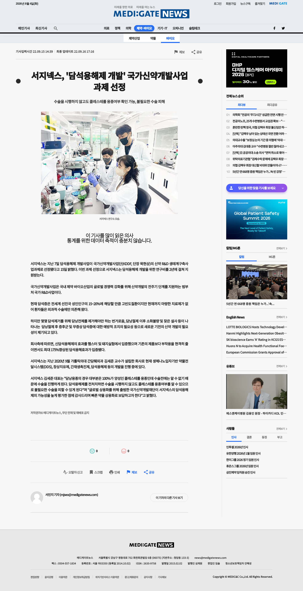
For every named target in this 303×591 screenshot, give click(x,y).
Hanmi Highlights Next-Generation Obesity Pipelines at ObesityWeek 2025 (256, 333)
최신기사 (41, 28)
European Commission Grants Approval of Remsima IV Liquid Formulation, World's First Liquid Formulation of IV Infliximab (256, 352)
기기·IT (162, 28)
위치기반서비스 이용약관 (107, 577)
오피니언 (178, 28)
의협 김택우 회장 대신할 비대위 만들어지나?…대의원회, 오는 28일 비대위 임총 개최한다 (260, 165)
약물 (153, 38)
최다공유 (272, 105)
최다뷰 (241, 105)
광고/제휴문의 (131, 577)
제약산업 (134, 38)
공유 (199, 52)
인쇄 (117, 472)
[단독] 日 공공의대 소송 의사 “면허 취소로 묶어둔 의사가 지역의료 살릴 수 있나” (260, 152)
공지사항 (148, 577)
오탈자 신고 (75, 472)
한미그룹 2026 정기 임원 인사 (242, 460)
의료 (106, 28)
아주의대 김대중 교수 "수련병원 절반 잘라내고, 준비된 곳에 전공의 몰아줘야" (260, 146)
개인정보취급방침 (81, 577)
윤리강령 (49, 577)
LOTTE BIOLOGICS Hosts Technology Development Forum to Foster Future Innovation (256, 327)
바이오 (170, 38)
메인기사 (24, 28)
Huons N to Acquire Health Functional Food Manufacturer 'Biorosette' (256, 346)
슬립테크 (194, 28)
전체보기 (280, 248)
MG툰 (272, 257)
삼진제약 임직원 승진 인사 (240, 472)
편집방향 (35, 577)
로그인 (217, 3)
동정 (264, 437)
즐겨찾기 (260, 3)
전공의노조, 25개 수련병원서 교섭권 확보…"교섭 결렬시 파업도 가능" (260, 121)
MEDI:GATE (278, 3)
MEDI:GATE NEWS (151, 12)
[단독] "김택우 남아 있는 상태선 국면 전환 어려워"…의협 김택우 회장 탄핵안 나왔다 (260, 134)
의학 (128, 28)
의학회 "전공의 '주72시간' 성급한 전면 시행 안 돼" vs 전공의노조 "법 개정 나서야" (260, 115)
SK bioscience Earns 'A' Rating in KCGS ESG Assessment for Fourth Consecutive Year (256, 339)
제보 (182, 52)
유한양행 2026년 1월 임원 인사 (243, 453)
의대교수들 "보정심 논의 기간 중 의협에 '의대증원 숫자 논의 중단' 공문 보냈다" (260, 140)
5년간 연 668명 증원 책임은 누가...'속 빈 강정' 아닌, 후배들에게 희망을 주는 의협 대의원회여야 (260, 171)
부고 (279, 437)
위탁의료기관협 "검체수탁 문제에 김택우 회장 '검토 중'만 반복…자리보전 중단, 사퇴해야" (260, 159)
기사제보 (162, 577)
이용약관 (63, 577)
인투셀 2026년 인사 (237, 447)
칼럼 (241, 257)
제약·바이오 (144, 28)
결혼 (249, 437)
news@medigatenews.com (210, 557)
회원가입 (231, 3)
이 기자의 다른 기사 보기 (169, 498)
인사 (233, 437)
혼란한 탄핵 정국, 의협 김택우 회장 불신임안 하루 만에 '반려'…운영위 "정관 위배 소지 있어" (260, 127)
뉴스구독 (245, 3)
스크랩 (98, 472)
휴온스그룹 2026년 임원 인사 (242, 466)
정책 (117, 28)
